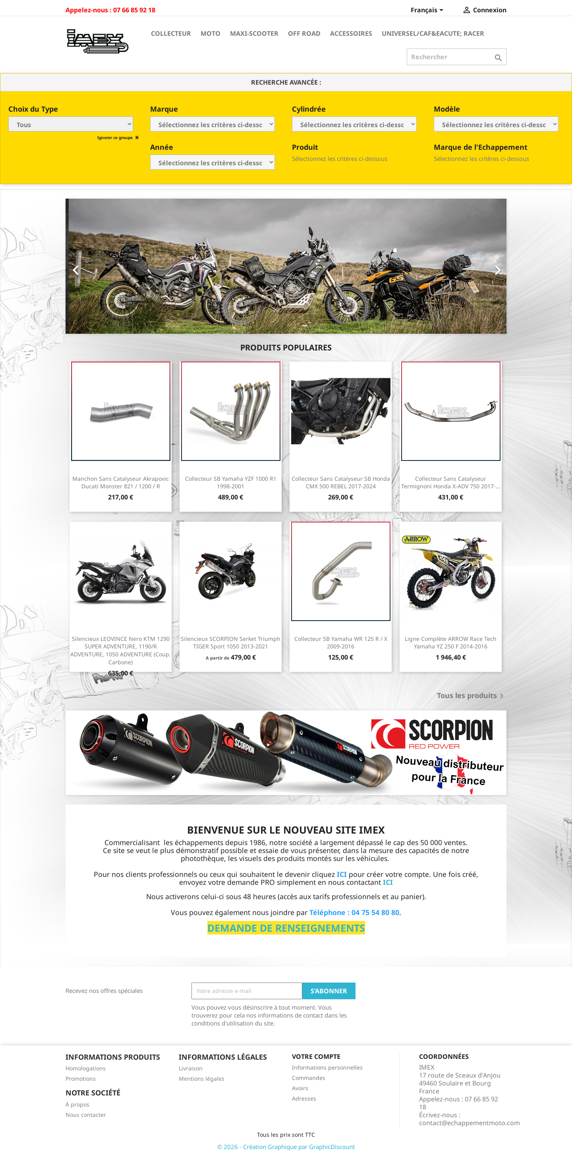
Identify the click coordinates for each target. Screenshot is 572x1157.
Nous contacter (86, 1114)
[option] (286, 266)
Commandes (308, 1078)
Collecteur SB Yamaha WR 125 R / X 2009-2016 (340, 642)
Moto (210, 33)
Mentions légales (201, 1078)
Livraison (191, 1068)
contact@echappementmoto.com (469, 1122)
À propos (77, 1104)
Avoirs (300, 1088)
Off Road (304, 33)
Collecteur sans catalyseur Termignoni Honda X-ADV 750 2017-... (450, 482)
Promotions (81, 1078)
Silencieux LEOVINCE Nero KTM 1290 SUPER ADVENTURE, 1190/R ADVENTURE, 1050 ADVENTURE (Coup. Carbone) (120, 650)
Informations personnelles (327, 1067)
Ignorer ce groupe (115, 137)
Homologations (86, 1068)
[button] (99, 266)
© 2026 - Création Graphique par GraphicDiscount (286, 1147)
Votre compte (316, 1056)
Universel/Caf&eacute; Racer (433, 33)
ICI (388, 882)
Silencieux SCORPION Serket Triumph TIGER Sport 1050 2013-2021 (230, 642)
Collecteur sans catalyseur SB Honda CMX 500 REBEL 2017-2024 (341, 482)
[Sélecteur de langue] (428, 10)
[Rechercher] (456, 56)
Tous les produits (471, 696)
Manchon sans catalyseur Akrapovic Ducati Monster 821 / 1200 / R (120, 482)
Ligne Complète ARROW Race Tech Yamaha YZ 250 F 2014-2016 (451, 642)
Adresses (304, 1098)
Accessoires (351, 33)
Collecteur (171, 33)
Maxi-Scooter (254, 33)
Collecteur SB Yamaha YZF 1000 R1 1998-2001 (230, 482)
